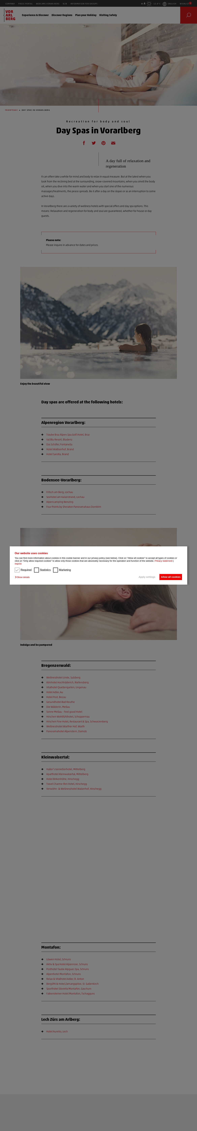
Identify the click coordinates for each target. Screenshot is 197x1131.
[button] (23, 577)
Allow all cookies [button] (170, 577)
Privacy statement (164, 561)
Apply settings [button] (145, 577)
